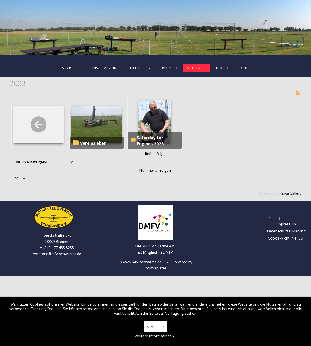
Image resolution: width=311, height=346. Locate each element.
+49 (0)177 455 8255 (57, 247)
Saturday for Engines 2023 (150, 140)
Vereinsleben (93, 143)
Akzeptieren (155, 327)
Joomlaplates (155, 268)
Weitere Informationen (154, 336)
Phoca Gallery (289, 193)
